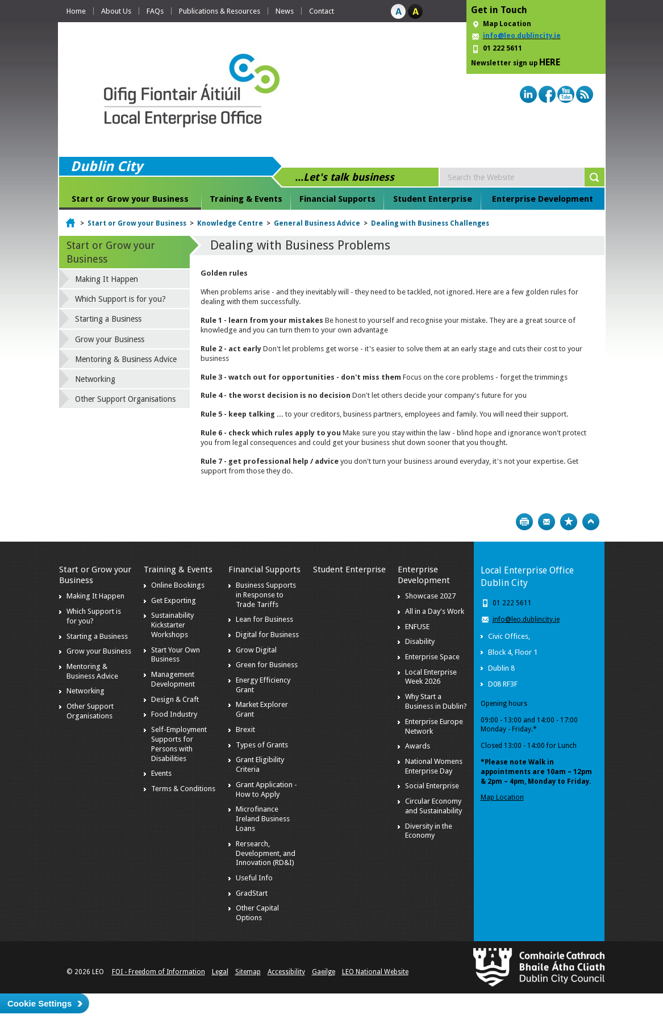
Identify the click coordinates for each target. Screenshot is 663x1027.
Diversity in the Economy (428, 831)
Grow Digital (256, 650)
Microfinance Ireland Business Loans (263, 819)
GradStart (252, 893)
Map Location (507, 24)
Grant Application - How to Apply (266, 789)
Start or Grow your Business (130, 199)
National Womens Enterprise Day (433, 766)
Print (524, 521)
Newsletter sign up (515, 62)
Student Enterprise (432, 199)
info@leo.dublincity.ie (526, 619)
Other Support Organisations (125, 399)
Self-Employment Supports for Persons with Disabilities (179, 744)
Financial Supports (337, 199)
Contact (321, 11)
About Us (116, 11)
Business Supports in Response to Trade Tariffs (266, 595)
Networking (95, 379)
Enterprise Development (542, 199)
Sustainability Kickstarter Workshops (172, 625)
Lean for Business (264, 619)
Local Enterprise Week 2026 (431, 677)
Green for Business (267, 664)
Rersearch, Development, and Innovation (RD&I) (265, 853)
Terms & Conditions (183, 788)
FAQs (155, 11)
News (285, 11)
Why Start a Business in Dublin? (436, 701)
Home (76, 11)
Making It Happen (106, 279)
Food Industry (174, 714)
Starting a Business (108, 318)
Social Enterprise (432, 785)
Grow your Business (109, 339)
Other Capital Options (257, 913)
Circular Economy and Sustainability (433, 806)
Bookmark (568, 521)
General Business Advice (317, 223)
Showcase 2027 (430, 596)
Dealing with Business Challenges (430, 223)
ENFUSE (417, 626)
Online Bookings (178, 585)
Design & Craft (175, 699)
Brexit (245, 729)
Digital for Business (267, 634)
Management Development (173, 679)
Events (161, 773)
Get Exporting (173, 600)
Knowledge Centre (230, 223)
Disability (420, 641)
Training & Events (246, 199)
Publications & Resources (219, 11)
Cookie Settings (39, 1003)
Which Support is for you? (120, 298)
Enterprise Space (432, 656)
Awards (417, 746)
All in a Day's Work (434, 611)
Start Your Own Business (175, 655)
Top (590, 521)
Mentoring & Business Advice (126, 359)
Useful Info (254, 878)
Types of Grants (262, 745)
